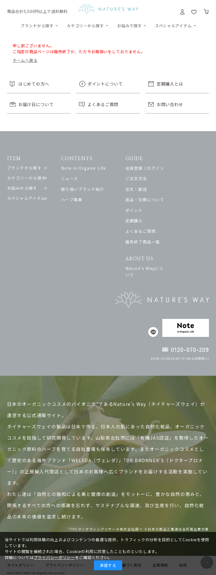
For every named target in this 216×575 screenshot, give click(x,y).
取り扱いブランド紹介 (86, 189)
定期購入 (143, 220)
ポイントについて (105, 84)
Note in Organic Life (87, 168)
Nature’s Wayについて (158, 268)
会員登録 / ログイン (154, 168)
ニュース (73, 178)
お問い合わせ (170, 104)
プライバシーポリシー (54, 557)
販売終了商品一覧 (152, 242)
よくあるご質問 (102, 104)
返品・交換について (154, 199)
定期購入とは (170, 84)
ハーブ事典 (75, 199)
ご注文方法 (146, 178)
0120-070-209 (190, 343)
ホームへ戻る (25, 60)
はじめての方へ (33, 84)
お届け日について (36, 104)
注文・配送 (146, 189)
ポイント (143, 210)
